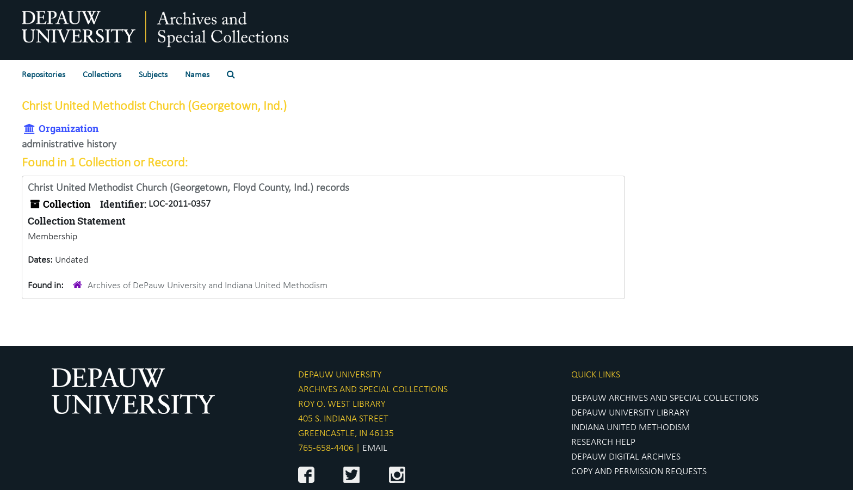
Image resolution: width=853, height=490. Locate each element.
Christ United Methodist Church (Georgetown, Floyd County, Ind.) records (188, 188)
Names (197, 75)
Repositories (43, 75)
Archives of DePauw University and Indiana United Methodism (207, 286)
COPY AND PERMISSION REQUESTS (639, 472)
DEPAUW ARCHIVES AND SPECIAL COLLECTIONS (664, 398)
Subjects (153, 75)
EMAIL (374, 448)
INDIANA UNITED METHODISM (630, 428)
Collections (102, 75)
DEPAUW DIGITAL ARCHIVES (626, 457)
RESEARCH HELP (603, 442)
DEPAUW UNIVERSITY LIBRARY (630, 413)
